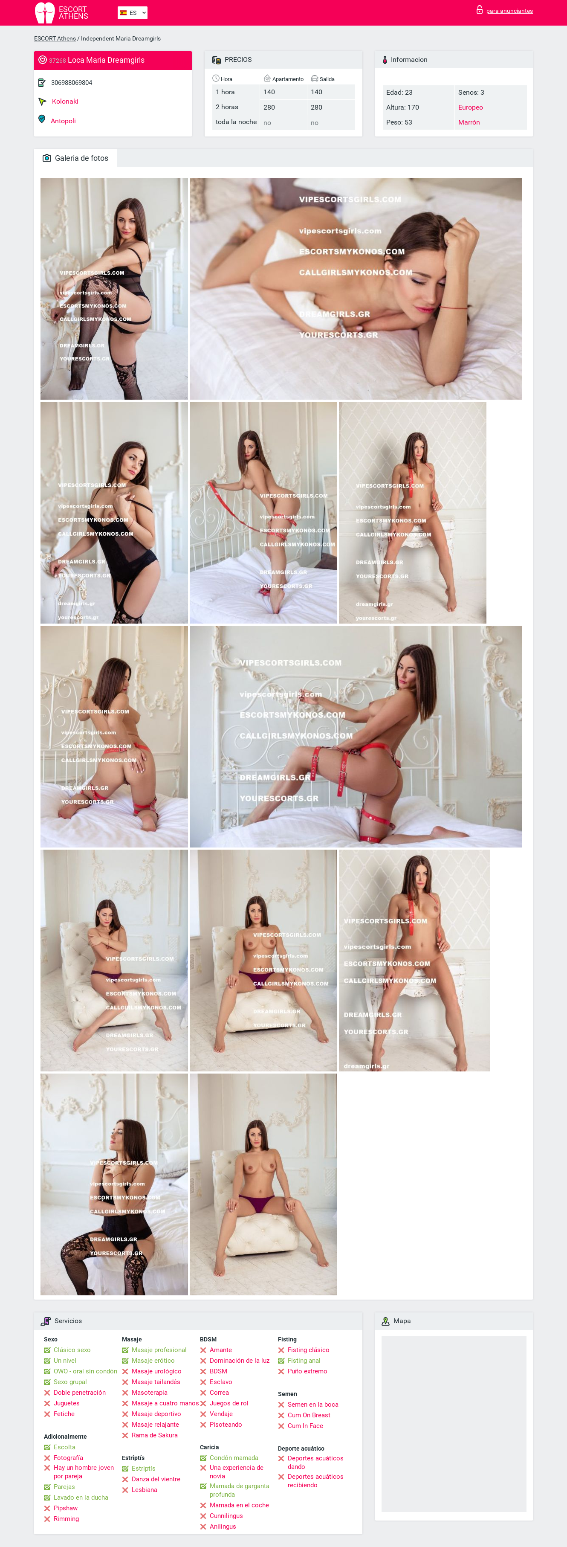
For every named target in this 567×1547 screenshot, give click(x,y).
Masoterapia (150, 1392)
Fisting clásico (309, 1350)
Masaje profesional (159, 1350)
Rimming (66, 1519)
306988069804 (71, 83)
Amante (221, 1350)
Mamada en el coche (239, 1505)
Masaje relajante (155, 1424)
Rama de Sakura (155, 1435)
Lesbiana (144, 1490)
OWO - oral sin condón (85, 1371)
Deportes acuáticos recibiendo (316, 1481)
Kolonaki (58, 101)
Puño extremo (307, 1371)
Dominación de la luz (239, 1360)
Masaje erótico (153, 1360)
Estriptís (144, 1468)
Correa (219, 1392)
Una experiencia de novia (236, 1472)
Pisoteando (226, 1424)
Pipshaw (66, 1508)
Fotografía (68, 1458)
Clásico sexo (72, 1350)
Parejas (64, 1487)
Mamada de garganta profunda (239, 1490)
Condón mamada (234, 1458)
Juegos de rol (229, 1403)
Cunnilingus (226, 1516)
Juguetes (67, 1403)
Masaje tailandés (156, 1382)
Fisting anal (304, 1360)
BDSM (218, 1371)
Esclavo (221, 1382)
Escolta (64, 1447)
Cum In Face (305, 1426)
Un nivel (65, 1360)
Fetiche (64, 1414)
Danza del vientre (156, 1479)
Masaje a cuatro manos (165, 1403)
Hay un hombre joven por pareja (84, 1472)
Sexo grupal (70, 1382)
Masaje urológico (157, 1371)
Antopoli (57, 119)
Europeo (470, 107)
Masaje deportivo (156, 1414)
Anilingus (223, 1526)
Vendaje (221, 1414)
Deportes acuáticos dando (316, 1462)
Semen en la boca (313, 1404)
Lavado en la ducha (81, 1497)
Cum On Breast (309, 1415)
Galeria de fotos (75, 158)
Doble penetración (80, 1392)
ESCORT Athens (55, 38)
